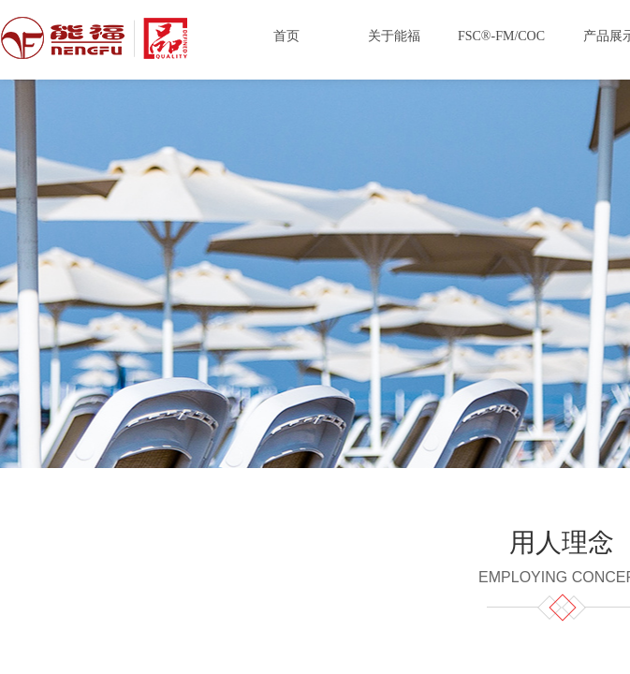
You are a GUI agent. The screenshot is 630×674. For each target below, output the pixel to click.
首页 (286, 36)
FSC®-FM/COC (501, 36)
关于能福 (394, 36)
